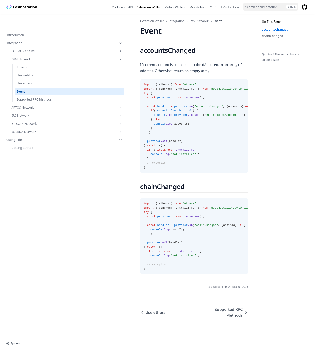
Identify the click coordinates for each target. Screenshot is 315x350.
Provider (23, 53)
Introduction (15, 21)
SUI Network (30, 106)
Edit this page (270, 60)
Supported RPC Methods (27, 87)
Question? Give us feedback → (281, 54)
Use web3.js (25, 61)
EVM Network (30, 45)
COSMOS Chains (30, 37)
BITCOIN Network (30, 114)
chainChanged (272, 36)
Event (21, 77)
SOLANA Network (30, 122)
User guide (27, 130)
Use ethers (24, 69)
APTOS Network (30, 98)
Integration (27, 29)
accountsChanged (275, 29)
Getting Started (22, 138)
